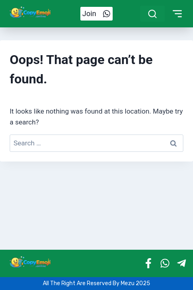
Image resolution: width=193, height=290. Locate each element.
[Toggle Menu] (177, 13)
